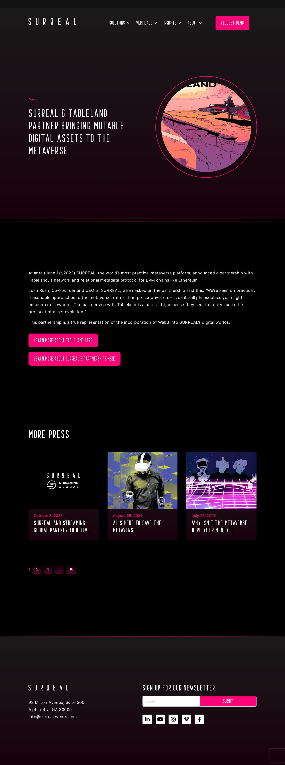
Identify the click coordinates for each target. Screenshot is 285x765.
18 (72, 567)
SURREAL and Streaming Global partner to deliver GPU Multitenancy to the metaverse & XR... (63, 527)
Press (32, 100)
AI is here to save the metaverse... (137, 526)
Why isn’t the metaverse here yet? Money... (220, 526)
